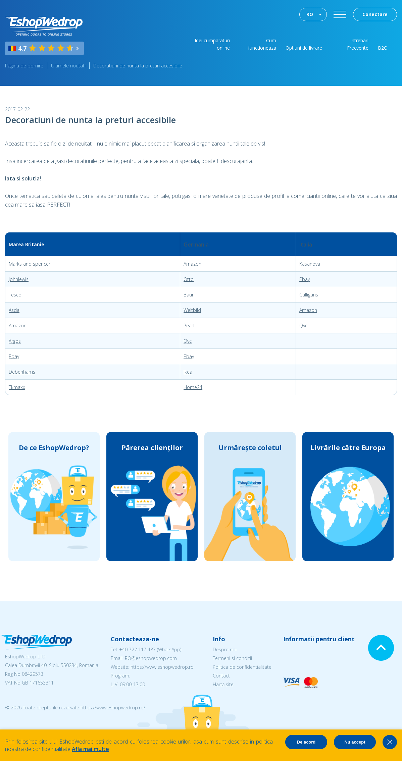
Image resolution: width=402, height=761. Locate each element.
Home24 (193, 387)
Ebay (304, 279)
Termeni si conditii (232, 658)
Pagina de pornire (24, 65)
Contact (221, 675)
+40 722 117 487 (137, 649)
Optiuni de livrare (304, 48)
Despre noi (225, 649)
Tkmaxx (17, 387)
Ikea (188, 372)
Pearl (189, 325)
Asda (14, 310)
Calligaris (308, 294)
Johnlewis (19, 279)
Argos (15, 341)
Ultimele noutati (68, 65)
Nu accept (354, 742)
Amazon (192, 264)
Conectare (375, 14)
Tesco (15, 294)
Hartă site (223, 684)
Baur (189, 294)
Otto (189, 279)
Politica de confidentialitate (242, 667)
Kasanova (309, 264)
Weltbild (192, 310)
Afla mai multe (90, 749)
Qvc (303, 325)
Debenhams (22, 372)
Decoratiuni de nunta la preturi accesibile (137, 65)
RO (309, 14)
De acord (306, 742)
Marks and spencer (29, 264)
